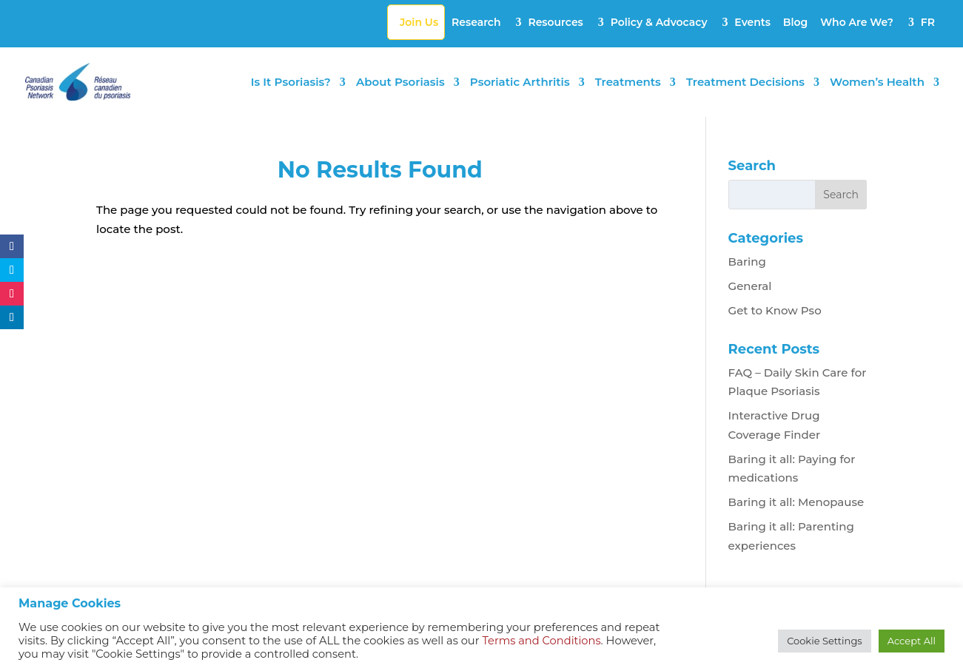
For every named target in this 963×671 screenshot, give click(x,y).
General (750, 286)
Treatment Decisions (745, 83)
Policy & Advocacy (659, 22)
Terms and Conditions (541, 640)
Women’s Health (877, 83)
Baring (747, 261)
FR (928, 22)
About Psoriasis (400, 83)
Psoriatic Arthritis (520, 83)
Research (476, 22)
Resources (555, 22)
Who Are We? (856, 22)
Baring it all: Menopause (796, 502)
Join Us (419, 22)
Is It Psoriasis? (291, 83)
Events (752, 22)
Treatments (628, 83)
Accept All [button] (911, 641)
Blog (795, 22)
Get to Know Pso (775, 310)
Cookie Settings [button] (824, 641)
